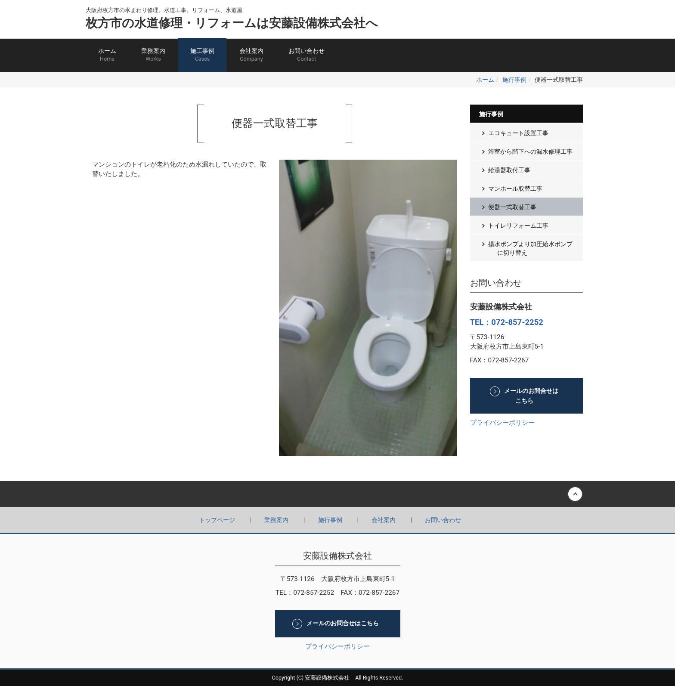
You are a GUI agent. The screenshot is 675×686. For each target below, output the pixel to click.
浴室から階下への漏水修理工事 (530, 151)
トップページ (217, 519)
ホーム (107, 55)
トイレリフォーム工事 (518, 225)
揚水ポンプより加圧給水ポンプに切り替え (530, 248)
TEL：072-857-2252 (506, 322)
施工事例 (202, 55)
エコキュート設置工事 (518, 133)
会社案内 (251, 55)
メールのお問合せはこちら (531, 396)
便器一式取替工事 (512, 207)
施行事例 (514, 79)
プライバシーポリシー (502, 422)
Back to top (337, 494)
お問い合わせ (306, 55)
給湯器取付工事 (509, 170)
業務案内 (153, 55)
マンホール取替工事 (515, 188)
